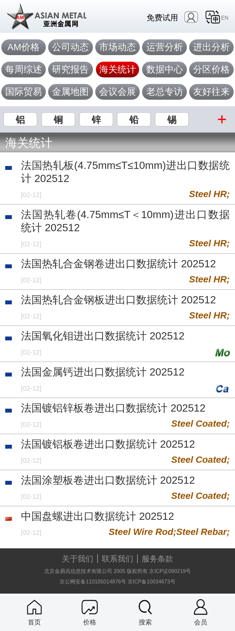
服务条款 (157, 558)
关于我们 (77, 558)
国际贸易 (23, 92)
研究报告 (70, 69)
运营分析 (164, 47)
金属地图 (70, 92)
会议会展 (117, 92)
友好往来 (211, 92)
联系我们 (117, 558)
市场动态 (117, 47)
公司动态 (70, 47)
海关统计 (117, 69)
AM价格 (24, 47)
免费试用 (162, 17)
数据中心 (164, 69)
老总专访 (164, 92)
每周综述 (23, 69)
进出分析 (211, 47)
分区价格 (211, 69)
